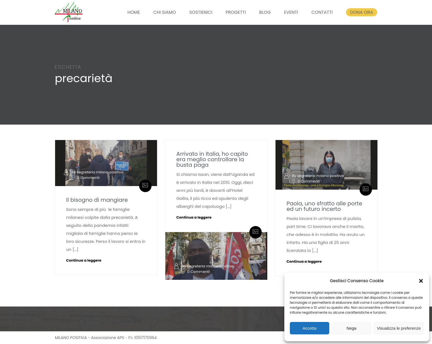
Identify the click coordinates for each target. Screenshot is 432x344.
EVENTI (291, 12)
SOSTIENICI (200, 12)
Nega (352, 328)
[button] (421, 281)
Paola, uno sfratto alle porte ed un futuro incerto (324, 206)
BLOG (265, 12)
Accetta (309, 328)
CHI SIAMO (164, 12)
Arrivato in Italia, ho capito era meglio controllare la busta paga (212, 159)
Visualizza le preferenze (399, 328)
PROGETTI (236, 12)
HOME (133, 12)
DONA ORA (361, 12)
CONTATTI (322, 12)
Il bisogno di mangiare (97, 200)
